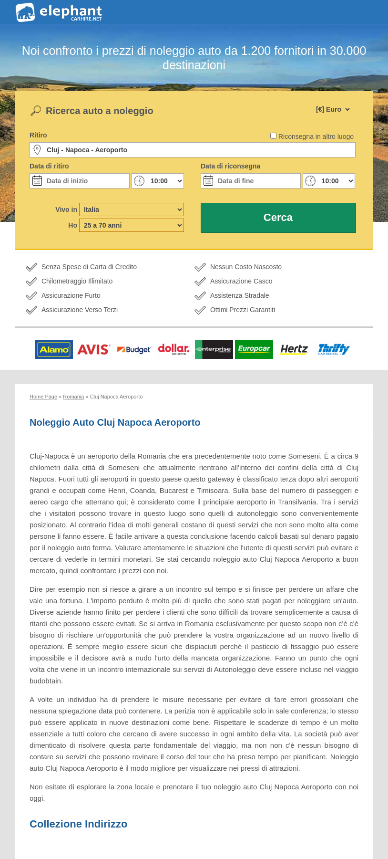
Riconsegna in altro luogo (316, 136)
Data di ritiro (49, 166)
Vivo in (66, 209)
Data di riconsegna (230, 166)
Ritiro (38, 135)
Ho (72, 225)
